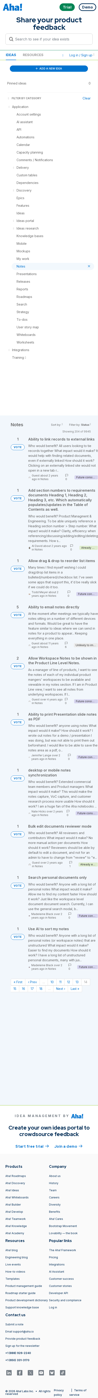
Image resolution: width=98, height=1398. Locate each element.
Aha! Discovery (15, 1183)
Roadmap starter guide (20, 1293)
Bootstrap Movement (63, 1226)
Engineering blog (16, 1257)
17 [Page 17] (32, 989)
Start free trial (32, 1146)
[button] (62, 55)
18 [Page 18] (41, 989)
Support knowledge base (22, 1307)
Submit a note (14, 1324)
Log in (53, 1307)
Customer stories (60, 1286)
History (53, 1183)
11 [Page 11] (60, 982)
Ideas (11, 55)
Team (53, 1190)
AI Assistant (56, 1271)
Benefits (54, 1211)
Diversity (55, 1204)
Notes (44, 479)
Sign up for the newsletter (22, 1345)
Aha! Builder (13, 1204)
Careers (54, 1197)
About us (55, 1176)
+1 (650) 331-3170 (17, 1360)
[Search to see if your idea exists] (51, 39)
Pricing (53, 1257)
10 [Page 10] (52, 982)
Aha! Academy (14, 1233)
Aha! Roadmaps (15, 1176)
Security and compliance (65, 1300)
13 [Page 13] (77, 982)
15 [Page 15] (14, 989)
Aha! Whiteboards (17, 1197)
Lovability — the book (63, 1233)
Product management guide (23, 1286)
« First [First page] (18, 982)
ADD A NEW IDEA (49, 68)
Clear (87, 98)
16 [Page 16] (23, 989)
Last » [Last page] (75, 989)
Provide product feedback (22, 1338)
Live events (13, 1264)
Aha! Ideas (12, 1190)
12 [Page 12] (68, 982)
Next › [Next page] (60, 989)
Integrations (57, 1264)
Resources (33, 55)
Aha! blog (11, 1250)
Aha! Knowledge (16, 1226)
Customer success (61, 1278)
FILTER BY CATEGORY (24, 98)
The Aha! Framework (62, 1250)
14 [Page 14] (85, 982)
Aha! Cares (56, 1219)
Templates (12, 1278)
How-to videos (15, 1271)
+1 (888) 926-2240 (18, 1353)
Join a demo (68, 1146)
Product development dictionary (26, 1300)
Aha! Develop (14, 1211)
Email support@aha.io (19, 1331)
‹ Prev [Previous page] (32, 982)
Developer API (58, 1293)
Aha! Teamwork (15, 1219)
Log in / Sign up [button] (81, 55)
